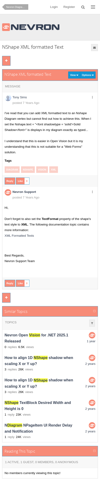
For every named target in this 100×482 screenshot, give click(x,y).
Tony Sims (20, 97)
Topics (11, 322)
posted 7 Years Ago (26, 103)
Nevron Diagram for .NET (17, 7)
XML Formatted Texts (19, 235)
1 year (91, 341)
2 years (90, 364)
